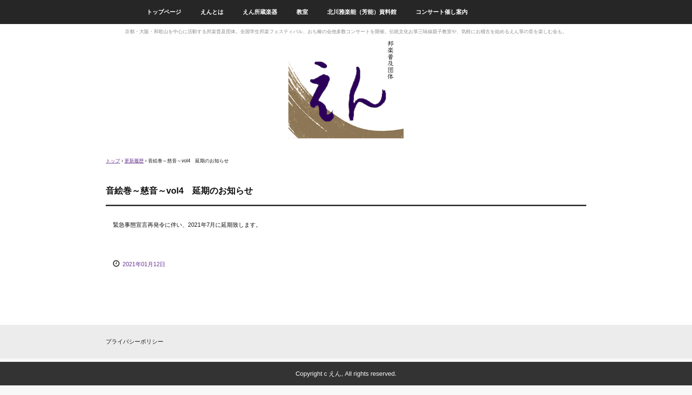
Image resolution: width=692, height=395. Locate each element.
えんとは (211, 12)
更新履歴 (134, 160)
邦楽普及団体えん (346, 86)
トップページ (164, 12)
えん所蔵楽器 (260, 12)
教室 (302, 12)
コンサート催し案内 (442, 12)
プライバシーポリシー (134, 341)
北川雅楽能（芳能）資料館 (361, 12)
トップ (113, 160)
